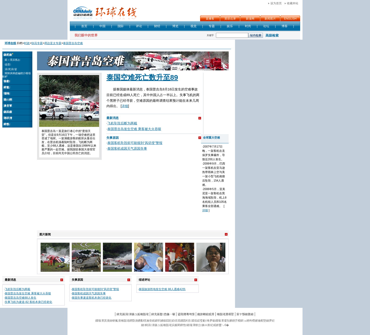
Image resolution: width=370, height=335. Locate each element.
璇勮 (7, 81)
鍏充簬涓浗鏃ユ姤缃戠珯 (133, 314)
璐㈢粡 (8, 99)
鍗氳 (7, 87)
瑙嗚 (7, 93)
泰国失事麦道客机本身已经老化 (91, 297)
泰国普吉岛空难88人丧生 (20, 297)
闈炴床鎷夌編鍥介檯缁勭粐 (16, 75)
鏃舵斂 (8, 54)
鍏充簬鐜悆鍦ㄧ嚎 (163, 314)
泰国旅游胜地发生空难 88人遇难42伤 (162, 289)
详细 (125, 106)
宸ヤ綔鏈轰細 (244, 314)
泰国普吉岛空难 (73, 43)
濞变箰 (8, 105)
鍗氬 (7, 124)
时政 (27, 43)
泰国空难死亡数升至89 (142, 77)
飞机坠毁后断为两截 (122, 123)
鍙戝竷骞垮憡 (186, 314)
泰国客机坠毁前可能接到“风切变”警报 (134, 143)
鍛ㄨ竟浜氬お (12, 59)
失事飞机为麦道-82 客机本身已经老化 (28, 302)
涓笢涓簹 (11, 69)
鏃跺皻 (8, 112)
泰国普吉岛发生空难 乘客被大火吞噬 (134, 129)
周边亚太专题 (52, 43)
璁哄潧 (8, 118)
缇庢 (8, 64)
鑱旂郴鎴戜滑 (205, 314)
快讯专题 (37, 43)
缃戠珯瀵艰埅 (225, 314)
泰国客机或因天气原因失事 (127, 148)
